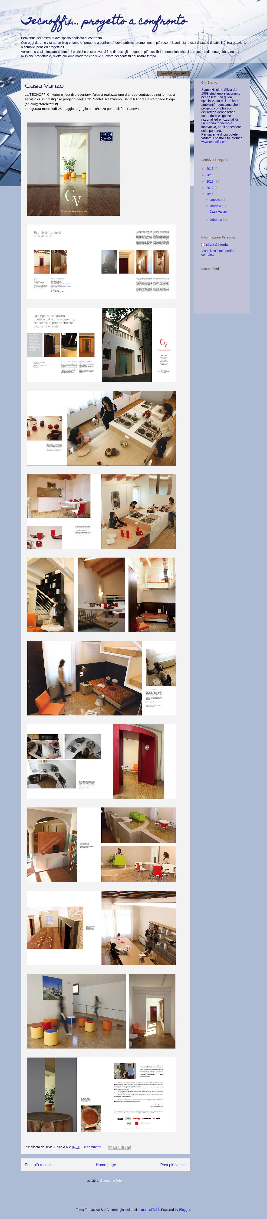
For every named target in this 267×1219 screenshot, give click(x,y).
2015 (210, 168)
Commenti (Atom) (113, 1180)
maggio (216, 206)
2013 (210, 181)
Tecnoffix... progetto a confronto (103, 22)
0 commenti (92, 1147)
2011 (210, 194)
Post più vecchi (173, 1165)
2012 (210, 188)
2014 (210, 175)
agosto (215, 199)
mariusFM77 (150, 1210)
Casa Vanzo (44, 85)
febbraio (216, 219)
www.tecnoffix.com (214, 142)
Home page (106, 1165)
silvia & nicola (217, 244)
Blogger (184, 1210)
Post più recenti (38, 1165)
